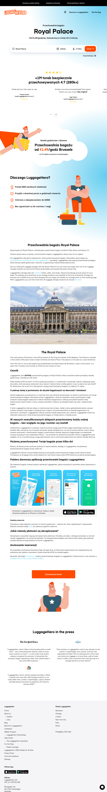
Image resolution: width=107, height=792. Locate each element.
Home (6, 710)
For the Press (9, 744)
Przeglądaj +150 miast (63, 732)
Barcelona (59, 710)
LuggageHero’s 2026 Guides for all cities (18, 750)
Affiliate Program (10, 732)
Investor (9, 716)
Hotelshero (8, 729)
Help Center (8, 738)
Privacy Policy (9, 753)
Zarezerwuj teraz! (53, 574)
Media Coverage (12, 747)
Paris (57, 723)
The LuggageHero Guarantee (17, 741)
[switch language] (65, 12)
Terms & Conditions (11, 756)
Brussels (78, 279)
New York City (61, 720)
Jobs (8, 720)
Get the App (96, 12)
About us (7, 713)
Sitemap (7, 759)
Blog (6, 723)
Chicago (59, 713)
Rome (58, 726)
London (58, 716)
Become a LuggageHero (78, 12)
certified (37, 273)
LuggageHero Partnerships (16, 735)
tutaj (30, 526)
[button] (102, 787)
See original (82, 92)
